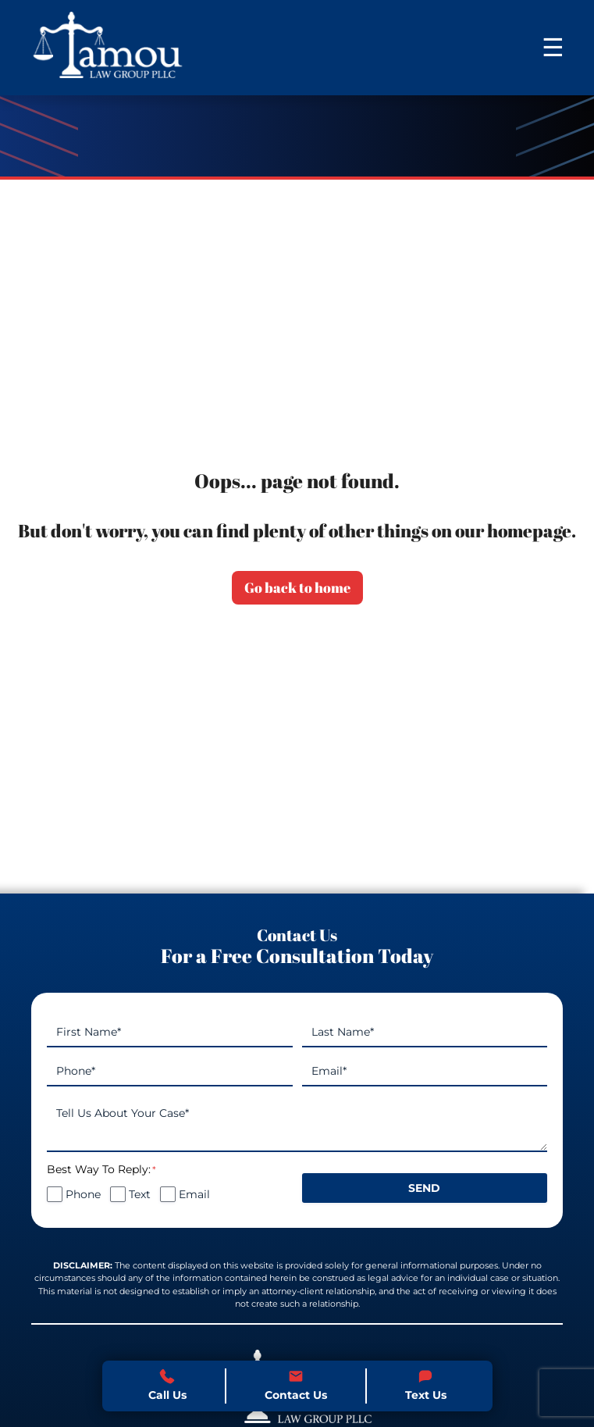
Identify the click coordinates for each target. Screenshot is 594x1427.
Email (194, 1194)
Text (140, 1194)
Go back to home (297, 587)
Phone (83, 1194)
